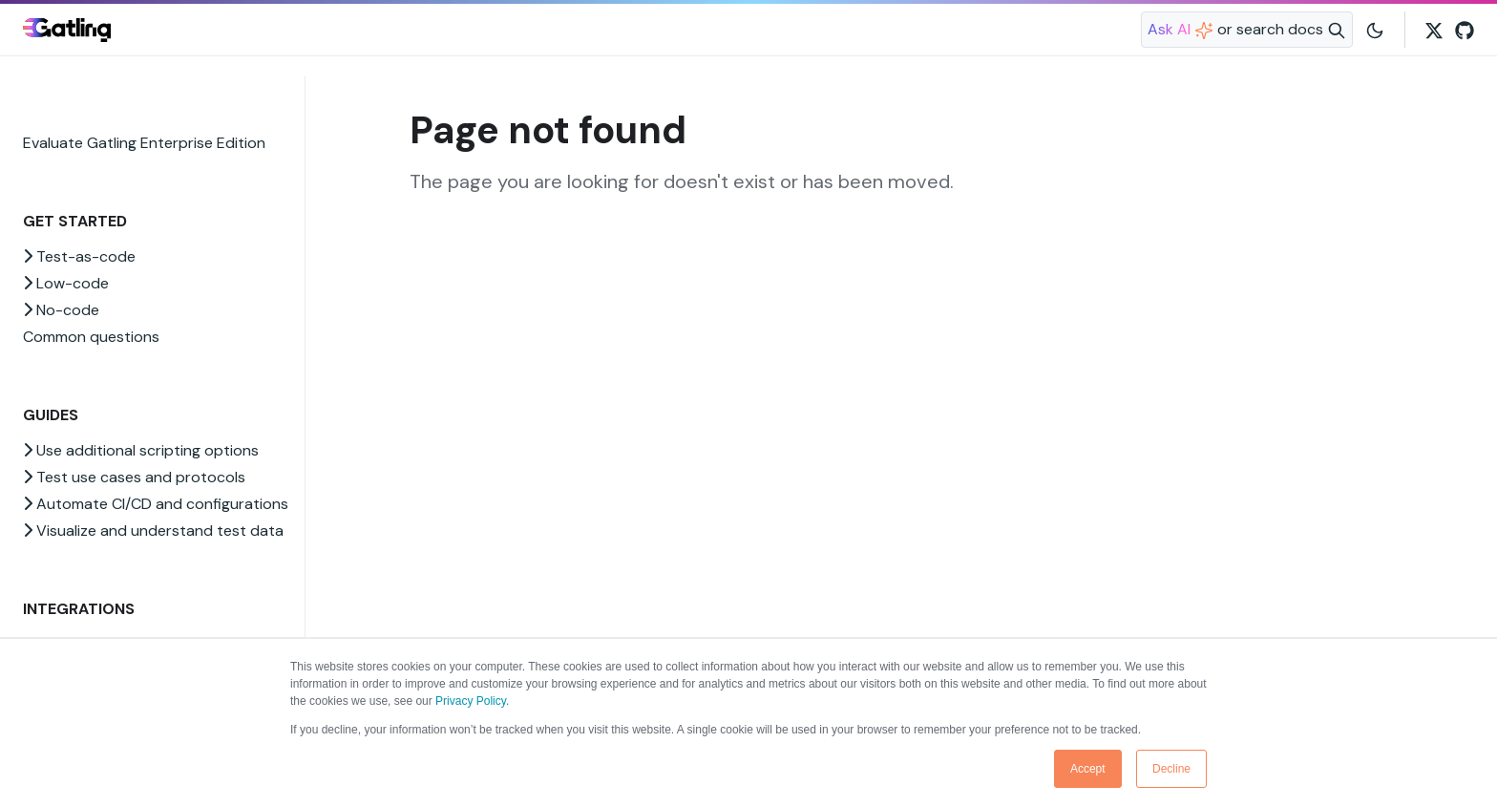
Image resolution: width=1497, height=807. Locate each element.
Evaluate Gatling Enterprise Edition (144, 143)
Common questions (91, 337)
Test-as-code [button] (79, 256)
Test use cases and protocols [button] (134, 477)
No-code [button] (61, 310)
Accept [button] (1088, 768)
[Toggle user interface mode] (1375, 29)
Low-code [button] (66, 283)
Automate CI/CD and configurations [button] (155, 504)
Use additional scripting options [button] (141, 450)
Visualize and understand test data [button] (153, 530)
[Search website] (1247, 29)
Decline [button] (1171, 768)
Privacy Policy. (472, 701)
